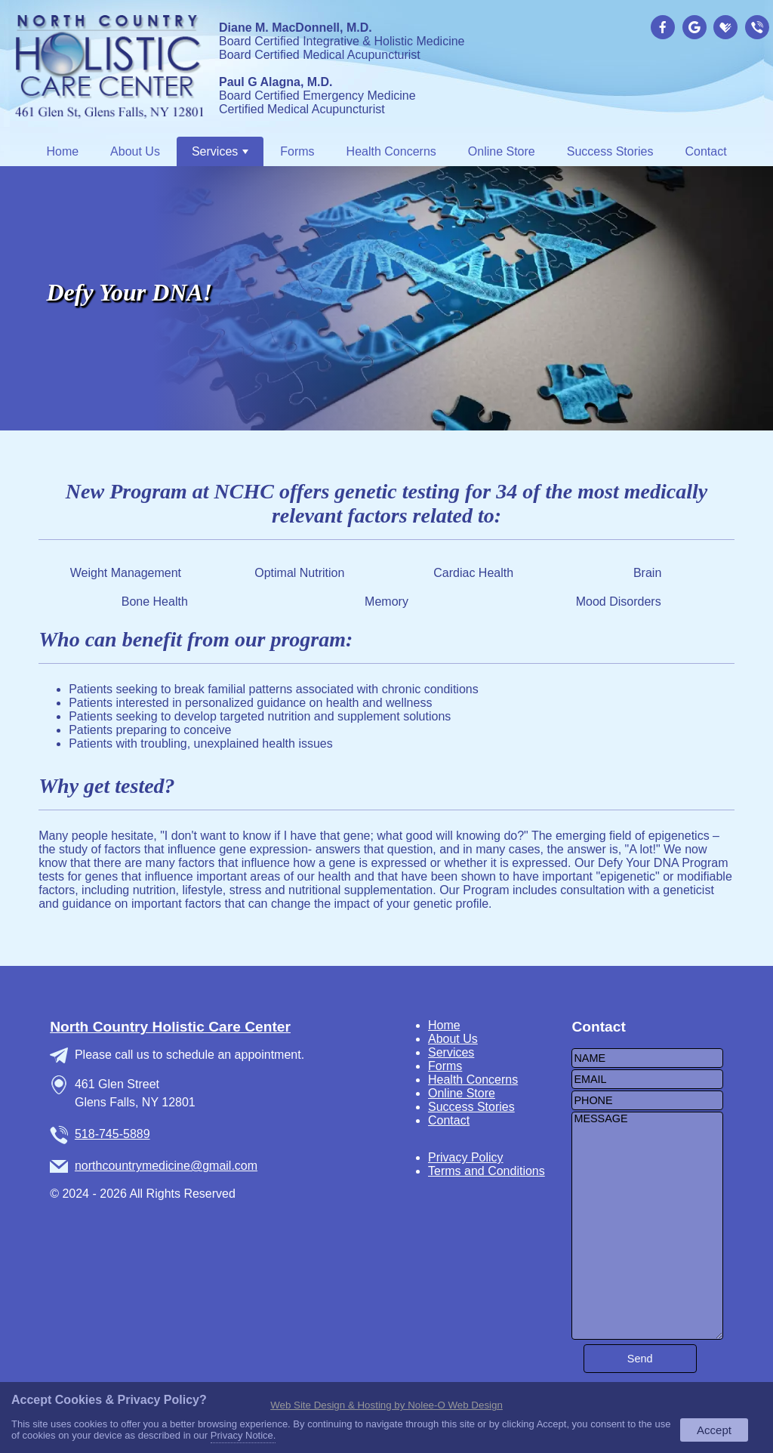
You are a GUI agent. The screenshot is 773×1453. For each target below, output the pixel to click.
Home (62, 151)
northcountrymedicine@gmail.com (166, 1165)
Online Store (501, 151)
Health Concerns (391, 151)
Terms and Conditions (486, 1171)
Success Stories (610, 151)
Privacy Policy (466, 1157)
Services (220, 151)
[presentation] (665, 28)
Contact (705, 151)
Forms (297, 151)
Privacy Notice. (243, 1435)
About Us (135, 151)
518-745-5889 (112, 1134)
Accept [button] (714, 1430)
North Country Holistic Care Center (170, 1027)
